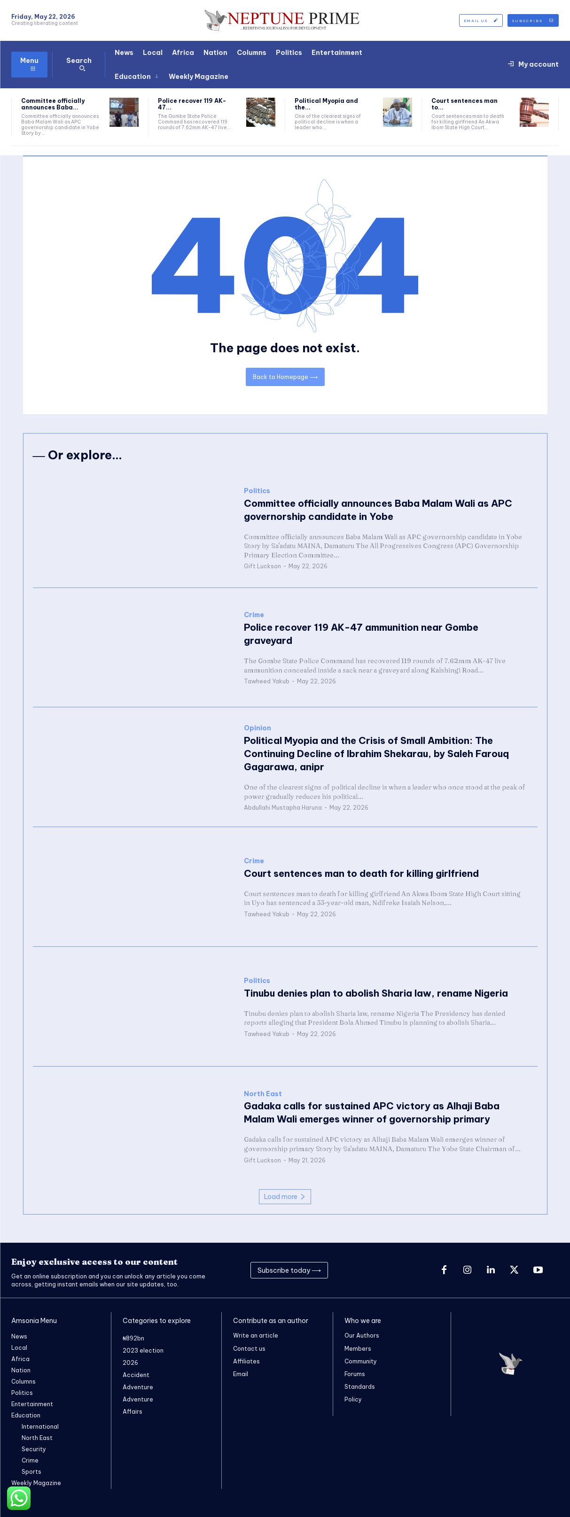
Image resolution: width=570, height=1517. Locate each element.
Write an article (255, 1335)
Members (357, 1348)
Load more (285, 1196)
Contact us (249, 1348)
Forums (354, 1373)
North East (263, 1094)
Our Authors (361, 1335)
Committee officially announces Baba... (53, 104)
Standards (359, 1386)
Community (360, 1360)
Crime (254, 615)
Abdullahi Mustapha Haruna (283, 807)
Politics (257, 491)
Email (240, 1373)
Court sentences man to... (464, 104)
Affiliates (246, 1360)
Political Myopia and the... (326, 104)
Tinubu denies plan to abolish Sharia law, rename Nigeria (376, 993)
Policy (353, 1399)
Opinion (257, 728)
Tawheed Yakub (266, 681)
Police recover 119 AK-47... (192, 104)
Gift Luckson (262, 566)
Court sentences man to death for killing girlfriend (361, 873)
